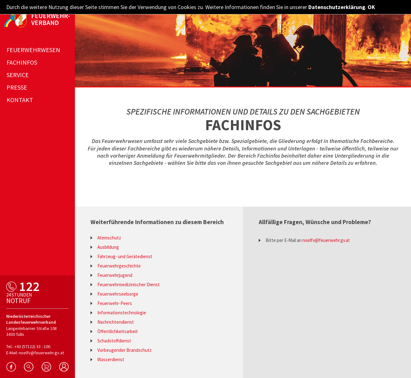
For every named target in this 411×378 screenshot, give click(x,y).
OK (371, 7)
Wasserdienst (110, 359)
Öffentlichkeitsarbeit (117, 331)
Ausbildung (108, 247)
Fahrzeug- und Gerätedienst (124, 256)
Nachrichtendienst (115, 322)
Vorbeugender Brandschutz (124, 350)
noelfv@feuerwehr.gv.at (326, 240)
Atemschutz (109, 238)
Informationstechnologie (121, 313)
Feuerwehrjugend (114, 275)
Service (18, 75)
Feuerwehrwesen (33, 50)
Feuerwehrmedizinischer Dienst (128, 284)
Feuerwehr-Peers (114, 303)
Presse (17, 87)
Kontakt (20, 100)
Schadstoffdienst (114, 341)
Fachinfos (22, 62)
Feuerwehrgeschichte (119, 266)
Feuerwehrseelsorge (117, 294)
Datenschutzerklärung (336, 7)
